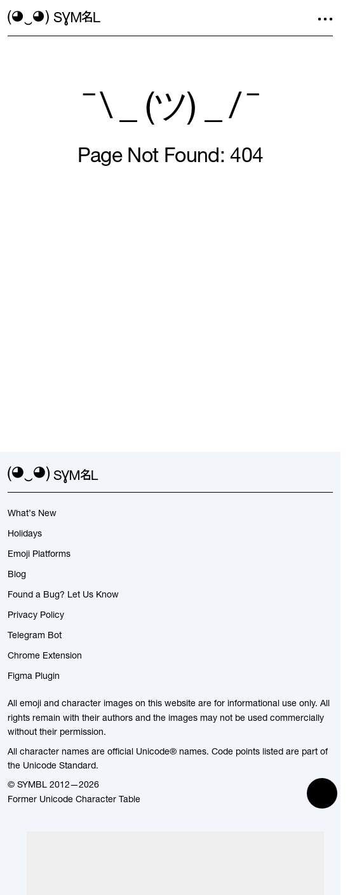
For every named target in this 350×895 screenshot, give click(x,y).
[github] (302, 474)
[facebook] (325, 474)
